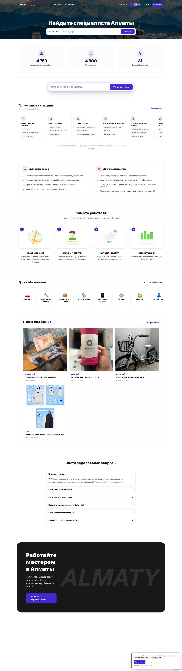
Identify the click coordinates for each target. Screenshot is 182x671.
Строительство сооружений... (86, 134)
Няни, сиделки (54, 134)
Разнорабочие (82, 130)
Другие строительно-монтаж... (86, 127)
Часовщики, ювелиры (139, 133)
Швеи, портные (109, 134)
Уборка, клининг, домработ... (59, 130)
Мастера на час (55, 127)
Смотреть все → (152, 323)
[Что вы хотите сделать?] (132, 5)
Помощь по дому (55, 123)
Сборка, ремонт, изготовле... (113, 127)
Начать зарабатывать (38, 598)
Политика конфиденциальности (143, 665)
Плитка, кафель (27, 136)
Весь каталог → (157, 108)
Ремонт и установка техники (139, 124)
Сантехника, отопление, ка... (31, 133)
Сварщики (107, 130)
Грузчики (162, 133)
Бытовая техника (137, 136)
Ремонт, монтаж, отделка (28, 124)
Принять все (139, 662)
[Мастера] (57, 5)
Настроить (151, 662)
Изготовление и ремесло (113, 123)
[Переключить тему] (143, 5)
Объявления (69, 4)
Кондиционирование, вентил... (141, 129)
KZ (139, 4)
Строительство (82, 123)
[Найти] (90, 31)
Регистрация (157, 4)
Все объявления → (155, 282)
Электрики (25, 129)
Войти (148, 4)
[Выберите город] (123, 5)
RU (136, 4)
